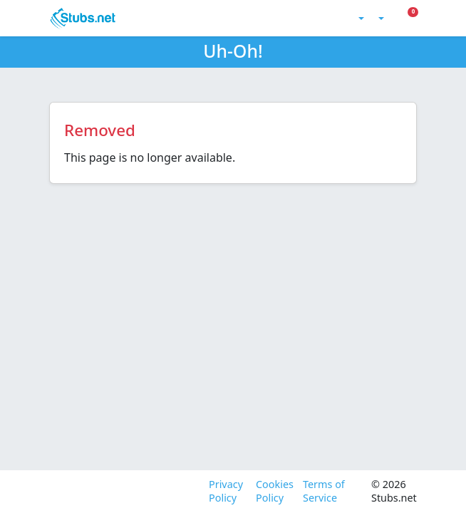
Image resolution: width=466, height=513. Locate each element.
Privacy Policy (226, 491)
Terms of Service (324, 491)
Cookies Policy (273, 491)
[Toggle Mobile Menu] (416, 18)
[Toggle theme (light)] (360, 19)
